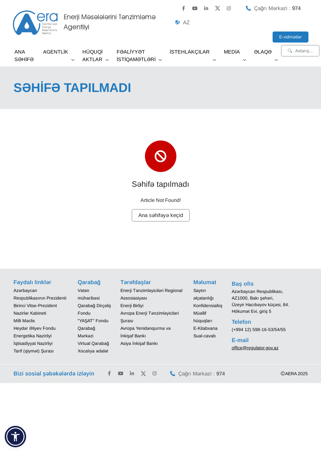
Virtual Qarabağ (93, 343)
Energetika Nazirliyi (33, 335)
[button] (15, 436)
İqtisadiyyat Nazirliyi (33, 343)
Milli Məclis (24, 320)
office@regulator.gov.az (255, 347)
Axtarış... (300, 50)
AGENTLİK (59, 54)
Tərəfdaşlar (135, 282)
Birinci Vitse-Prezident (35, 305)
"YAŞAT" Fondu (93, 320)
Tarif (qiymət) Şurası (34, 350)
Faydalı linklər (32, 282)
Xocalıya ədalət (93, 350)
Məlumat (204, 282)
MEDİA (235, 54)
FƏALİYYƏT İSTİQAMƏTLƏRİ (139, 57)
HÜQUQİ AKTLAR (95, 57)
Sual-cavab (204, 335)
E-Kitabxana (205, 328)
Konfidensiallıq (207, 305)
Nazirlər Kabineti (30, 313)
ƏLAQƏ (266, 54)
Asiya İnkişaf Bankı (139, 343)
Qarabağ (89, 282)
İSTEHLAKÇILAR (193, 54)
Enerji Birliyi (131, 305)
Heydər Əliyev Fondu (35, 328)
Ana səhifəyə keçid (160, 215)
